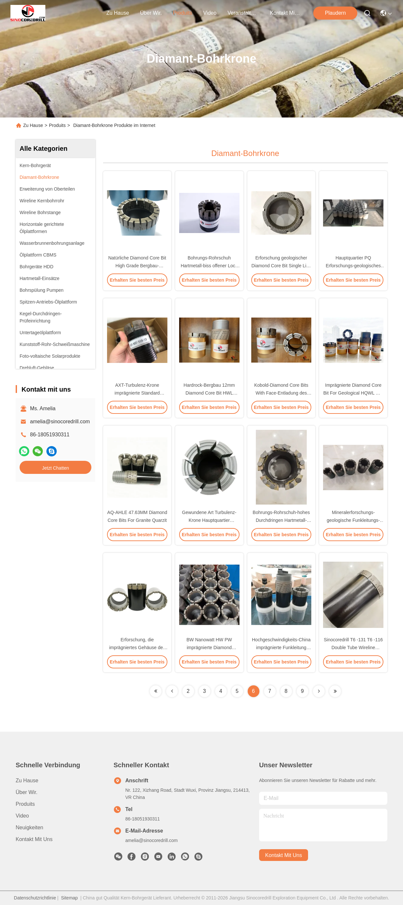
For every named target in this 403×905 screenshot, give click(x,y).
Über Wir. (27, 792)
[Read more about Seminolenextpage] (156, 691)
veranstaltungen (243, 13)
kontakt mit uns (285, 13)
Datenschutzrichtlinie (35, 897)
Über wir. (151, 13)
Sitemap (69, 897)
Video (22, 816)
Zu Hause (117, 13)
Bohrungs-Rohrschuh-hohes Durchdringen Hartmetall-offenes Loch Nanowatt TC (281, 520)
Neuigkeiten (29, 827)
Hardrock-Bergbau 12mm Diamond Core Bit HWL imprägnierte (209, 392)
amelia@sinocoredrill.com (60, 421)
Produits (57, 125)
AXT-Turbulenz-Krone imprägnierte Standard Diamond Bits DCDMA (137, 392)
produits (182, 13)
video (210, 13)
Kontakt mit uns (34, 839)
